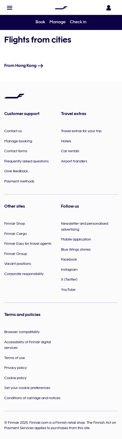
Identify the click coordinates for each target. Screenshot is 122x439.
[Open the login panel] (110, 7)
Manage (57, 22)
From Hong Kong (24, 65)
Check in (78, 22)
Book (40, 22)
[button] (9, 7)
